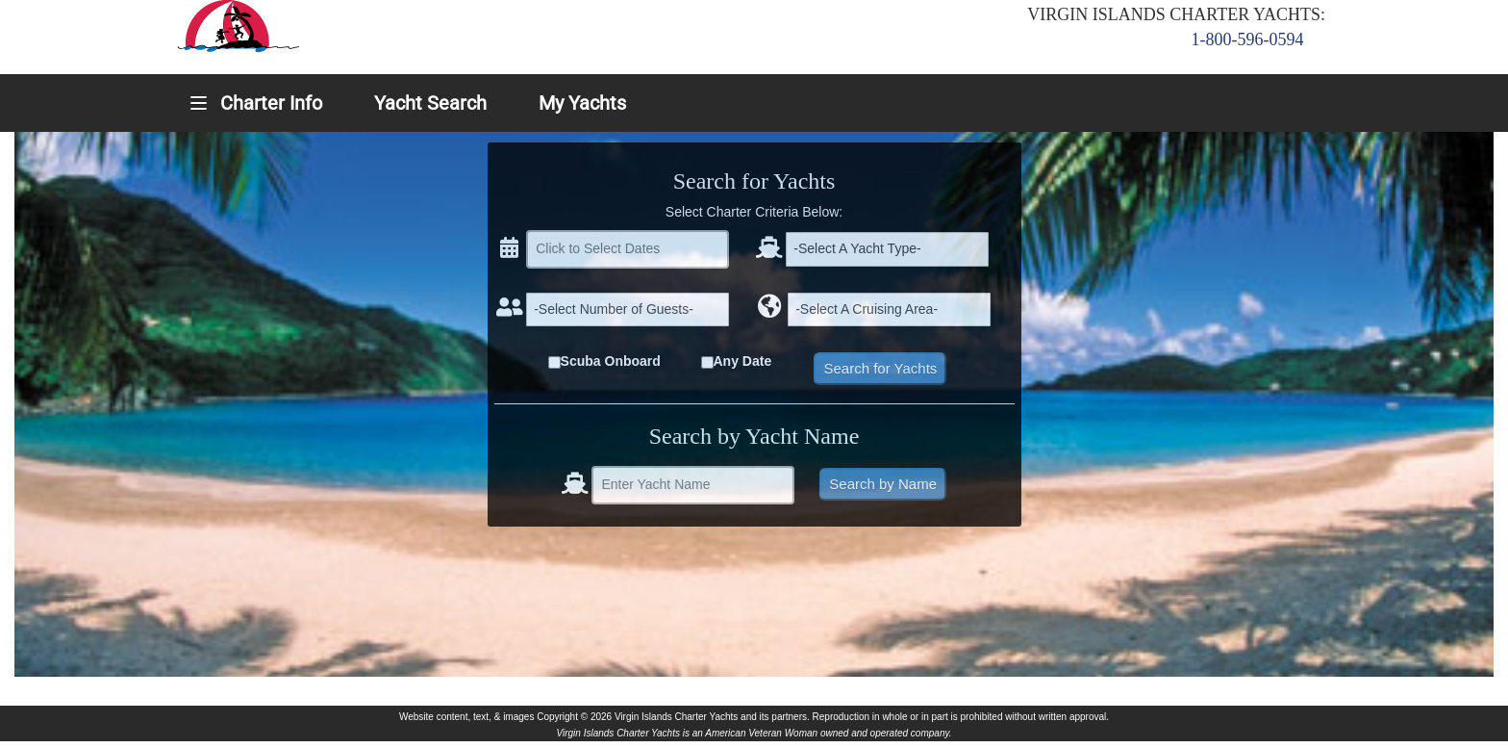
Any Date (743, 361)
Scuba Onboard (611, 361)
